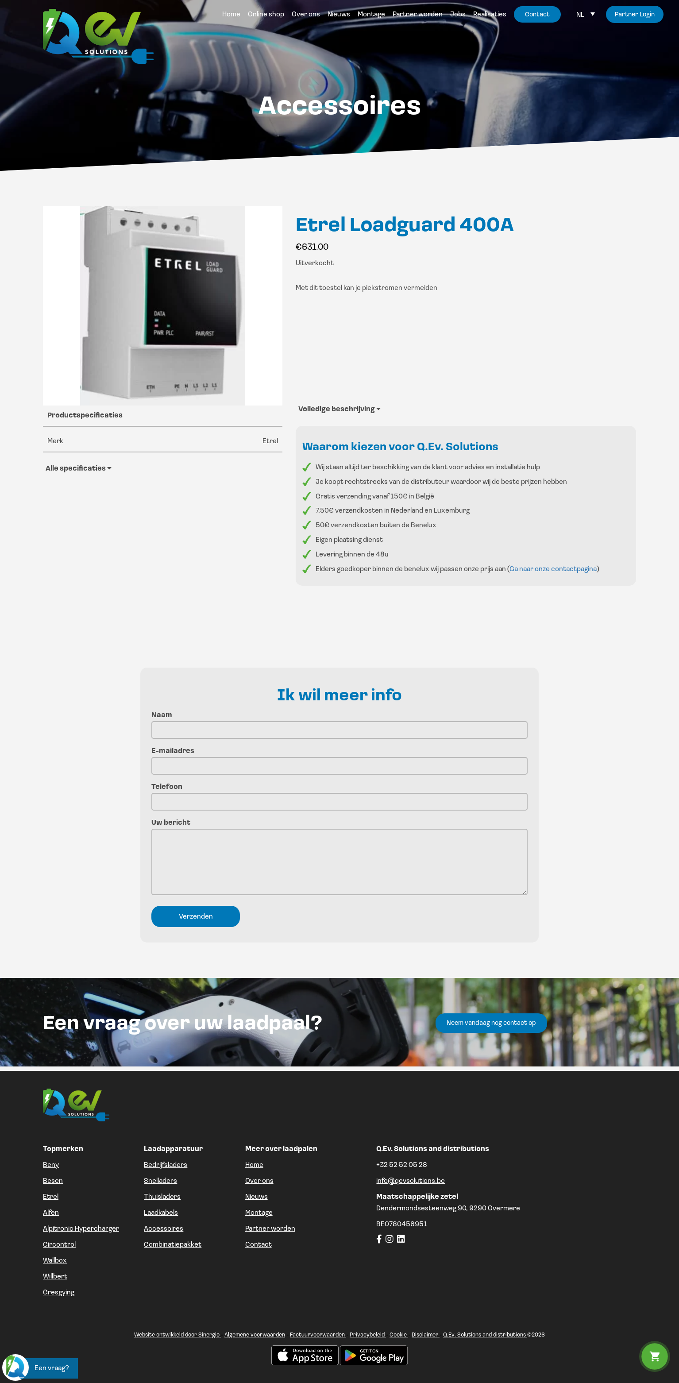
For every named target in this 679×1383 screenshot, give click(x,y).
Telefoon (339, 794)
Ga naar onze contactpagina (553, 569)
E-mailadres (339, 758)
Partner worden (270, 1228)
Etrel (50, 1197)
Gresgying (58, 1292)
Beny (51, 1165)
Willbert (55, 1276)
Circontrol (59, 1244)
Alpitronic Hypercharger (81, 1228)
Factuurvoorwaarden (318, 1335)
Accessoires (163, 1228)
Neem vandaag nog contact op (491, 1023)
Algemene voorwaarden (254, 1335)
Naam (339, 723)
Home (254, 1165)
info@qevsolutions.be (410, 1181)
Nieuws (256, 1197)
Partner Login (635, 15)
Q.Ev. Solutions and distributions (485, 1335)
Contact (258, 1244)
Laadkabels (161, 1213)
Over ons (259, 1181)
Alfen (51, 1213)
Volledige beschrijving (339, 409)
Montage (259, 1213)
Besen (53, 1181)
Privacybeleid (368, 1335)
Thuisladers (162, 1197)
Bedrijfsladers (165, 1165)
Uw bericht (339, 858)
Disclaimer (426, 1335)
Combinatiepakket (172, 1244)
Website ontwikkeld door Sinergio (177, 1335)
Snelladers (160, 1181)
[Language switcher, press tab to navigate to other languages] (585, 15)
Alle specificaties (79, 468)
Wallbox (55, 1260)
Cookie (399, 1335)
